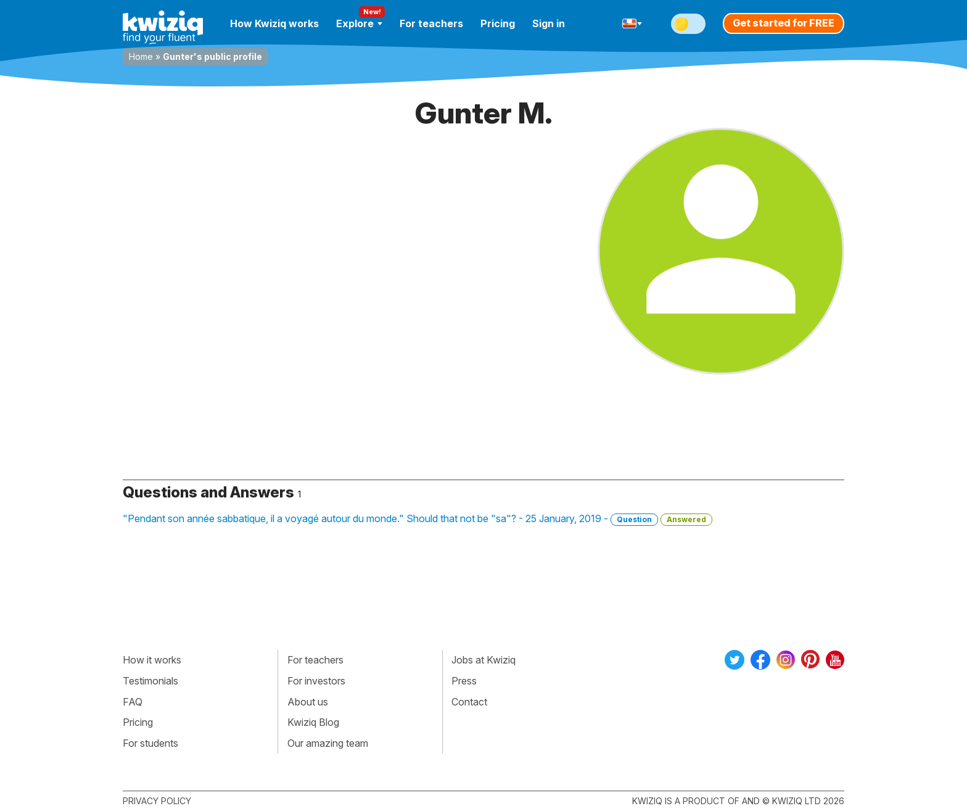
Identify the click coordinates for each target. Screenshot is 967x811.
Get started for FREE (783, 23)
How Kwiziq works (274, 23)
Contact (469, 702)
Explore (359, 23)
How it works (152, 660)
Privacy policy (157, 801)
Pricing (497, 23)
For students (150, 743)
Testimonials (150, 681)
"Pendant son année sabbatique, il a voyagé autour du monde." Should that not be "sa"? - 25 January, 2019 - (417, 519)
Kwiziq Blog (313, 722)
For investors (316, 681)
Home (141, 56)
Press (464, 681)
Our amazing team (327, 743)
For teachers (431, 23)
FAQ (132, 702)
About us (307, 702)
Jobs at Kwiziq (483, 660)
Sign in (548, 23)
